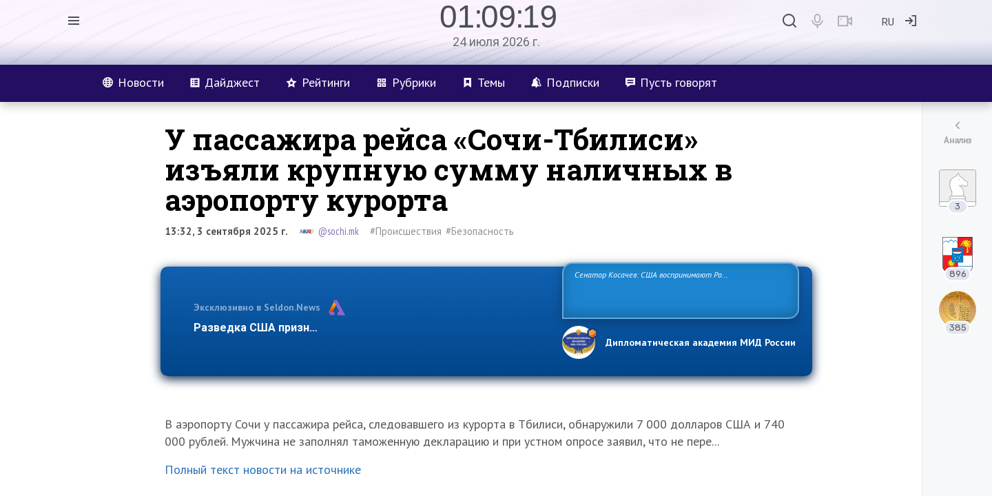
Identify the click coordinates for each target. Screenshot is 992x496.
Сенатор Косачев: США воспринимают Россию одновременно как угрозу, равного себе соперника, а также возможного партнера (679, 289)
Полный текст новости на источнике (263, 469)
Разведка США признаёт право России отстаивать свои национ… (371, 327)
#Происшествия (406, 231)
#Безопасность (480, 231)
